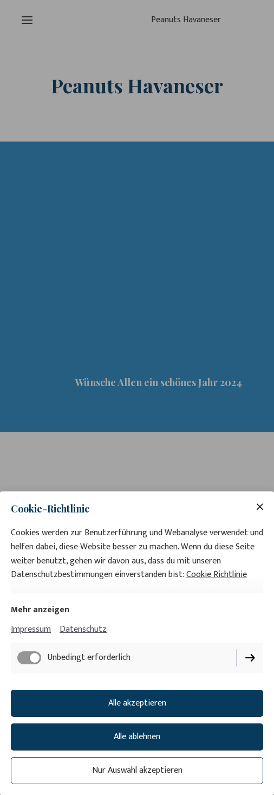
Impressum (31, 629)
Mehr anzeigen (40, 609)
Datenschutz (83, 629)
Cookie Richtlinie (216, 574)
